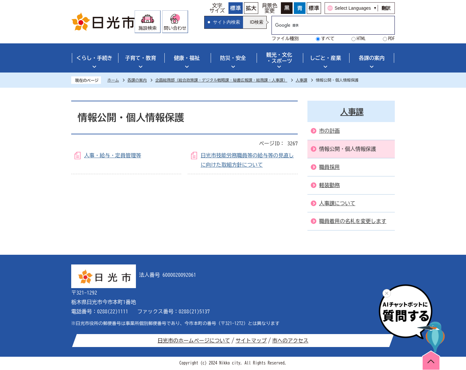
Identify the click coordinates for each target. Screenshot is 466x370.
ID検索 (256, 22)
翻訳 (386, 8)
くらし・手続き (94, 58)
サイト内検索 (226, 22)
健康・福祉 (187, 58)
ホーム (113, 80)
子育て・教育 (140, 58)
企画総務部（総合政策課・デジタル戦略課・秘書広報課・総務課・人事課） (221, 80)
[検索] (326, 25)
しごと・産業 (325, 58)
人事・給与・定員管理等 (112, 155)
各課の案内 (372, 58)
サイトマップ (251, 340)
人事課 (301, 80)
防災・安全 (233, 58)
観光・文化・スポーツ (279, 57)
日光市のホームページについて (194, 340)
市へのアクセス (290, 340)
